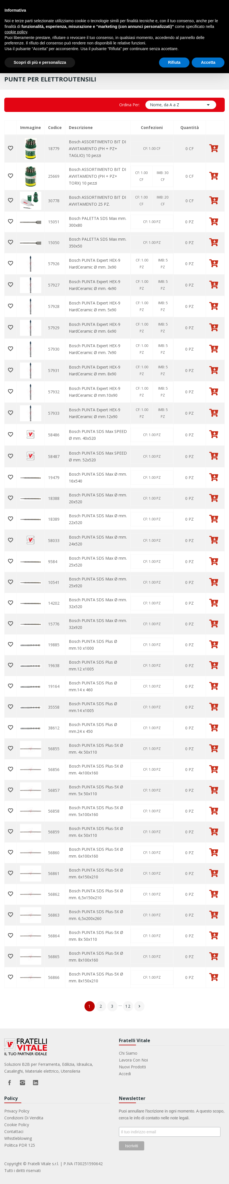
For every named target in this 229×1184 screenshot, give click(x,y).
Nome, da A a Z (181, 104)
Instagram (22, 1082)
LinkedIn (35, 1082)
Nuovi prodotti (132, 1067)
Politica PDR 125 (19, 1145)
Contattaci (13, 1131)
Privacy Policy (16, 1111)
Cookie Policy (16, 1124)
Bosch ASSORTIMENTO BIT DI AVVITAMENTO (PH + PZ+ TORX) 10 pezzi (97, 176)
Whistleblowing (18, 1138)
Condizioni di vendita (23, 1117)
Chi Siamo (128, 1053)
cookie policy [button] (16, 32)
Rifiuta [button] (174, 62)
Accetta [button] (208, 62)
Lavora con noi (133, 1060)
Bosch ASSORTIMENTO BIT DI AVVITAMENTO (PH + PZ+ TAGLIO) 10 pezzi (97, 148)
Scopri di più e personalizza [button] (40, 62)
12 (128, 1006)
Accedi (125, 1073)
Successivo (139, 1006)
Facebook (9, 1082)
